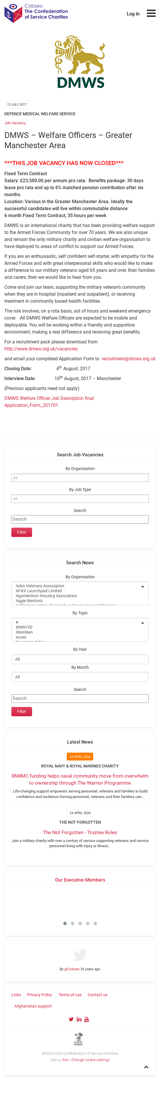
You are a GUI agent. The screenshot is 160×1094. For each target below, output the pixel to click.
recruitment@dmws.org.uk (129, 358)
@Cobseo (72, 969)
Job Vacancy (15, 123)
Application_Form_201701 (31, 405)
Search (80, 510)
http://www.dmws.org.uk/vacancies (41, 349)
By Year (80, 649)
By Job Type (80, 489)
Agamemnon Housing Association (76, 595)
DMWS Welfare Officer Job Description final (49, 398)
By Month (80, 667)
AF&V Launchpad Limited (76, 590)
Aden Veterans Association (76, 586)
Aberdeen (76, 632)
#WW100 (76, 627)
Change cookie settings (90, 1060)
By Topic (80, 613)
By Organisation (80, 468)
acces (76, 637)
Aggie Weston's (76, 600)
